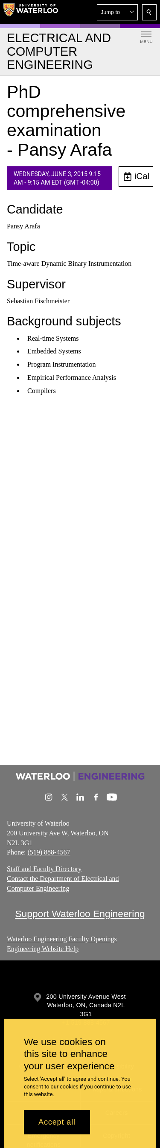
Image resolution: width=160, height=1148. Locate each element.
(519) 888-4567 (48, 852)
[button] (117, 12)
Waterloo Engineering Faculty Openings (62, 939)
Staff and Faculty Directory (44, 868)
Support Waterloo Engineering (80, 913)
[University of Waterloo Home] (30, 11)
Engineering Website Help (43, 948)
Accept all (57, 1122)
